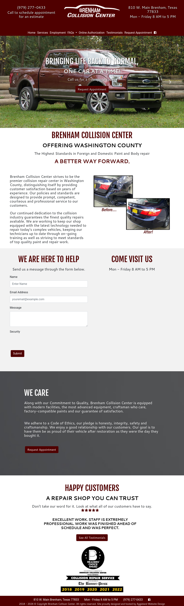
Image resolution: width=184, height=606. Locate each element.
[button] (14, 82)
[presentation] (37, 342)
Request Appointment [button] (92, 89)
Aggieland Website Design (151, 603)
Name (14, 277)
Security (15, 331)
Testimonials (114, 32)
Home (32, 32)
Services (42, 32)
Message (15, 307)
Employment (58, 32)
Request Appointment (138, 32)
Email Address (19, 292)
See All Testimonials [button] (92, 538)
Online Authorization (92, 32)
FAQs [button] (71, 32)
